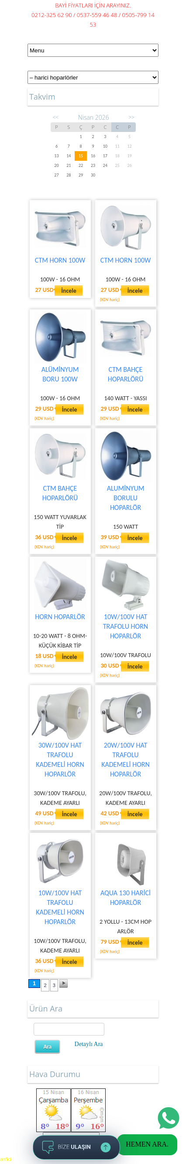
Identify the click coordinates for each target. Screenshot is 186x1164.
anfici (5, 1159)
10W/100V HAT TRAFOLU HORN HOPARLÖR (125, 626)
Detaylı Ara (89, 1044)
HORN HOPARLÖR (60, 617)
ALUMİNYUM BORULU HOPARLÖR (126, 498)
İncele (68, 290)
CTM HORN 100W (60, 260)
